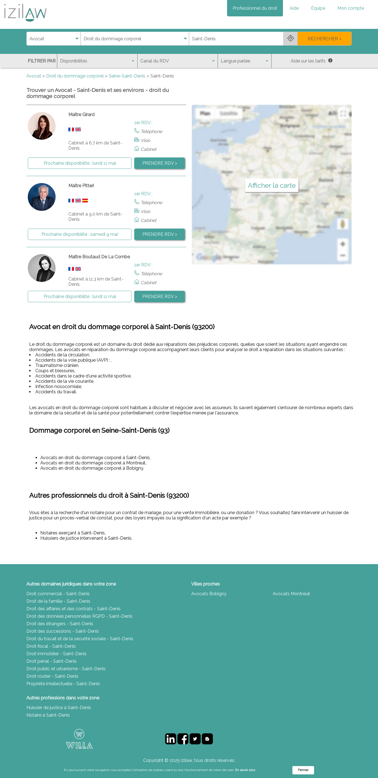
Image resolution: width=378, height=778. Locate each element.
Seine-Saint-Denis (127, 76)
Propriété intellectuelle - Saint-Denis (63, 683)
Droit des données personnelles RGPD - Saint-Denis (79, 616)
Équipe (318, 8)
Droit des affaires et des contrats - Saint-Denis (73, 608)
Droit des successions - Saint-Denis (62, 631)
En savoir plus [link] (245, 770)
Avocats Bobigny (209, 593)
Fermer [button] (303, 770)
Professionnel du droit (255, 8)
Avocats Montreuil (291, 593)
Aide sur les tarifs (311, 61)
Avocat (33, 76)
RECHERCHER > (324, 38)
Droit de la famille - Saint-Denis (58, 601)
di (28, 38)
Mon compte (350, 8)
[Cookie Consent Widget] (189, 770)
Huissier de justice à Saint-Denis (58, 707)
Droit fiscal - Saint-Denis (51, 646)
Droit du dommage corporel (75, 76)
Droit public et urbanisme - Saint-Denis (66, 668)
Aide (294, 8)
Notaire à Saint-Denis (48, 715)
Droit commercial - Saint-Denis (58, 593)
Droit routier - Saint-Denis (52, 676)
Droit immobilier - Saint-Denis (56, 653)
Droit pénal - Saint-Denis (51, 661)
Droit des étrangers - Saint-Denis (59, 623)
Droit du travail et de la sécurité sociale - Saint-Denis (79, 638)
